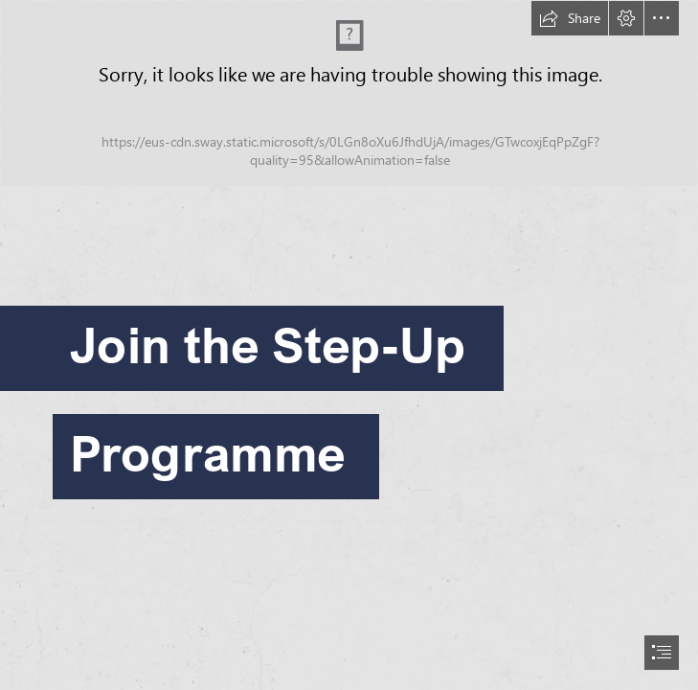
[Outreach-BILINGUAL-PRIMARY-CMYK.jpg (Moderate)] (349, 93)
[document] (349, 345)
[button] (569, 18)
